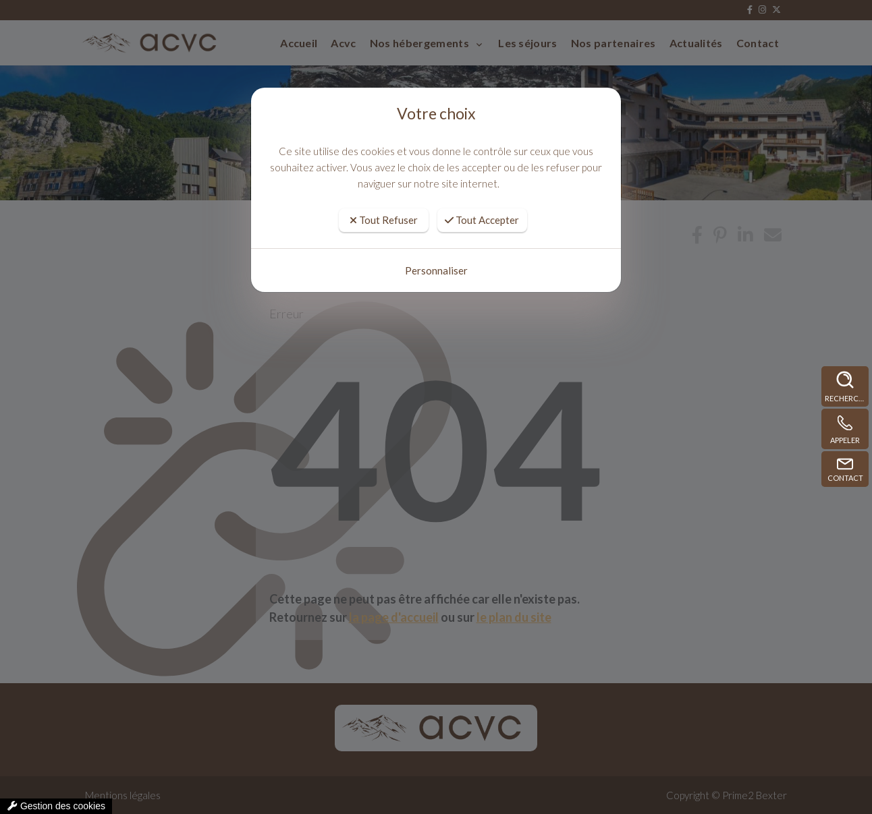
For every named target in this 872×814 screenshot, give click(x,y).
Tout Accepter (482, 220)
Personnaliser (436, 270)
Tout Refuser (384, 220)
